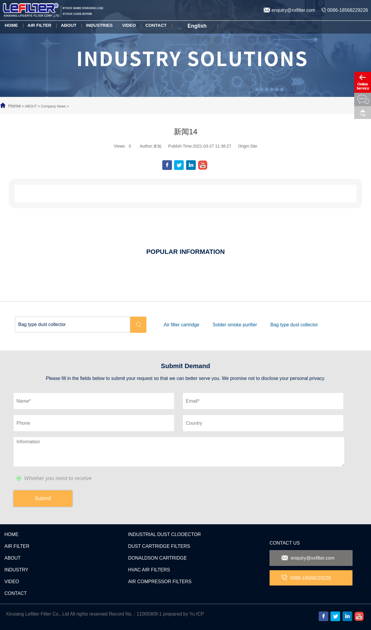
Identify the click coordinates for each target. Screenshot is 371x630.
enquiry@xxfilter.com (289, 10)
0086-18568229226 (344, 10)
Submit (43, 498)
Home (14, 105)
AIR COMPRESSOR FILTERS (160, 581)
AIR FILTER (16, 546)
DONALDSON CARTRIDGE (157, 557)
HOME (11, 534)
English (196, 26)
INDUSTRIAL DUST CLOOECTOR (164, 534)
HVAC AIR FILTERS (149, 569)
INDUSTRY (16, 569)
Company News (53, 106)
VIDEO (11, 581)
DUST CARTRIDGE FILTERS (159, 546)
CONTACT (15, 593)
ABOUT (31, 106)
